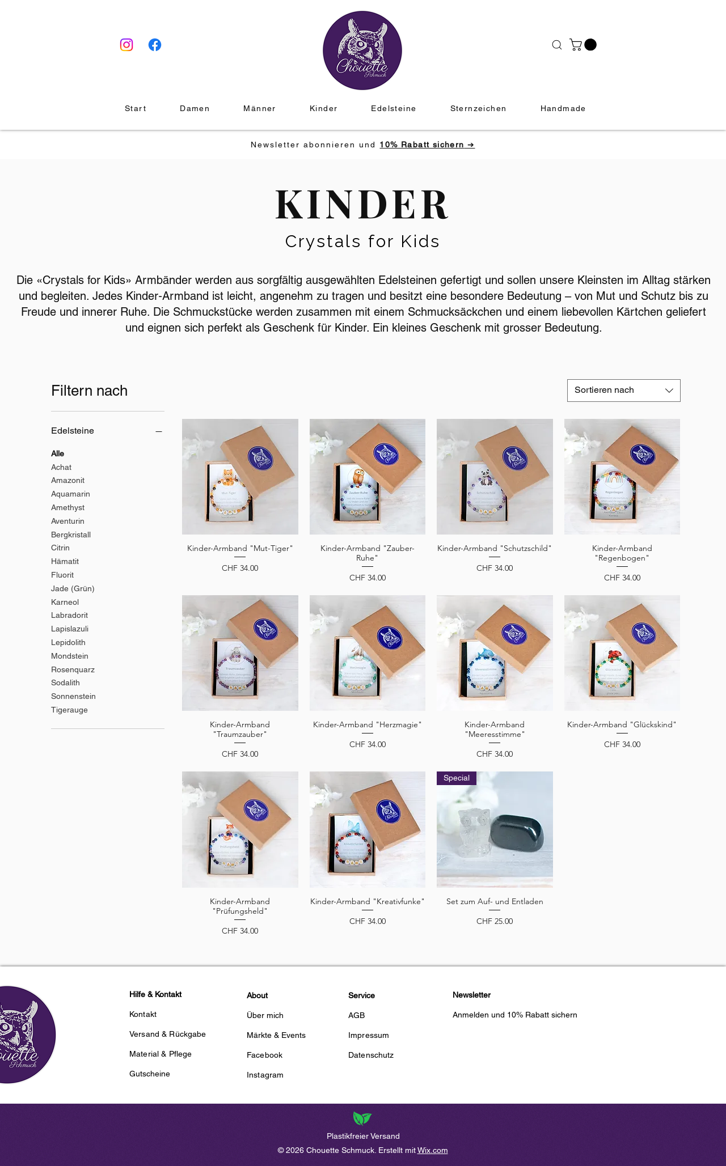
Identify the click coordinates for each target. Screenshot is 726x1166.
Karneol (65, 601)
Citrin (60, 546)
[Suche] (557, 45)
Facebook (264, 1054)
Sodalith (65, 681)
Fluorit (62, 574)
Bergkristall (71, 533)
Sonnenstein (73, 695)
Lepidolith (68, 641)
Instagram (265, 1074)
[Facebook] (154, 44)
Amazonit (68, 479)
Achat (61, 466)
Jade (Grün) (73, 587)
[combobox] (624, 390)
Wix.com (432, 1150)
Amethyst (68, 506)
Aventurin (68, 520)
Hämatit (65, 560)
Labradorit (69, 614)
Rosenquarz (73, 668)
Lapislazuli (69, 627)
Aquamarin (70, 492)
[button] (584, 45)
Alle (57, 452)
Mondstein (69, 655)
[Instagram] (126, 44)
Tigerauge (69, 708)
